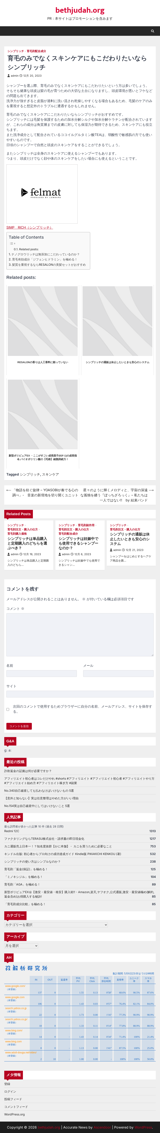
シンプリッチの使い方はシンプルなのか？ (32, 861)
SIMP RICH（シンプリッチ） (29, 227)
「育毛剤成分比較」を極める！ (25, 904)
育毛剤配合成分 (36, 51)
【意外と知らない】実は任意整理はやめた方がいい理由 (41, 798)
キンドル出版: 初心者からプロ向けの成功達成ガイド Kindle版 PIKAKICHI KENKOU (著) (62, 854)
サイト (11, 686)
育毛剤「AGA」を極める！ (22, 884)
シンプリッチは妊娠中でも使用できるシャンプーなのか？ (78, 543)
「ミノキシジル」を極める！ (23, 876)
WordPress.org (14, 1114)
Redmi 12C (11, 831)
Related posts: (29, 249)
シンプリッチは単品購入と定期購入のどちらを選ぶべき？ (27, 543)
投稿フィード (13, 1099)
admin (12, 75)
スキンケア (50, 474)
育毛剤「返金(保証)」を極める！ (26, 869)
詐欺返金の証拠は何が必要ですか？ (28, 771)
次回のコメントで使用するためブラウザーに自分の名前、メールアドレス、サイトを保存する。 (82, 709)
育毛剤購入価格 (17, 533)
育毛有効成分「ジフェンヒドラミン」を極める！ (44, 259)
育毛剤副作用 (86, 525)
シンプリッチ (15, 51)
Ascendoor (102, 1127)
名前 (9, 665)
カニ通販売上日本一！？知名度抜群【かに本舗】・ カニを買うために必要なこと (58, 846)
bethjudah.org (80, 10)
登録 (7, 1084)
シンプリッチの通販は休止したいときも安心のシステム (130, 539)
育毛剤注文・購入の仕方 (22, 529)
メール (88, 665)
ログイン (10, 1091)
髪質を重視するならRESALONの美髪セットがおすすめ (49, 264)
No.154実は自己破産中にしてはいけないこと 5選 (37, 806)
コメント (15, 608)
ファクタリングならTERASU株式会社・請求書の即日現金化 (44, 838)
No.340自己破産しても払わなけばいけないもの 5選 (39, 790)
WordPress (143, 1127)
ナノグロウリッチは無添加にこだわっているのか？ (45, 254)
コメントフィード (16, 1106)
